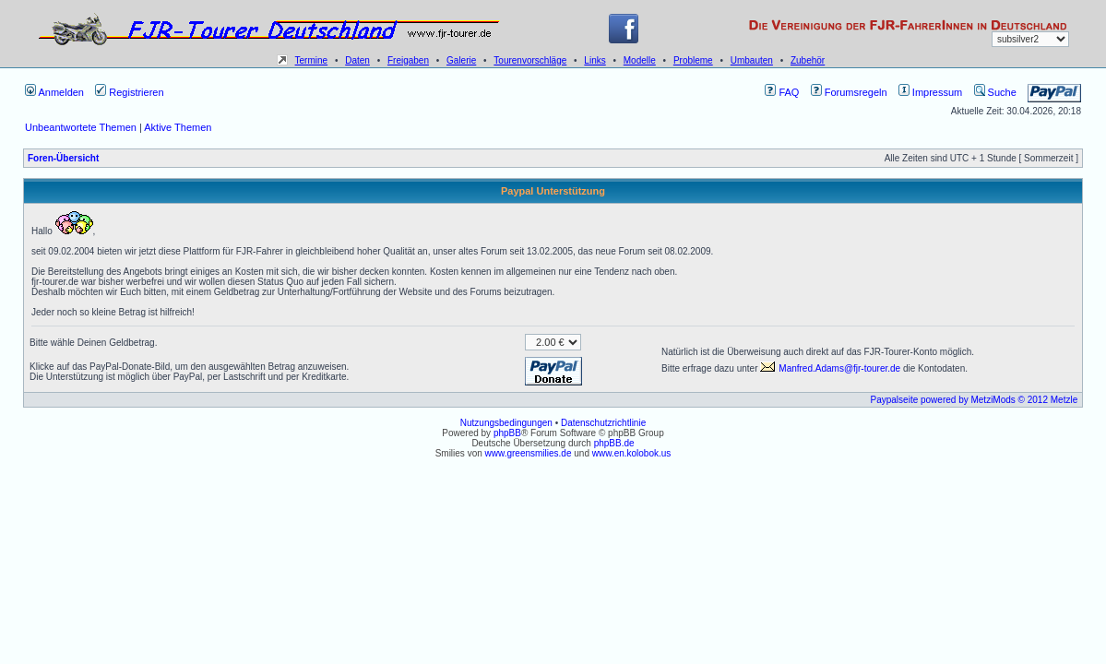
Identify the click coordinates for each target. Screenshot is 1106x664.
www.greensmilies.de (528, 453)
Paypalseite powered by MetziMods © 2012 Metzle (974, 400)
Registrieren (129, 92)
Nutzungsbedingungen (506, 423)
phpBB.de (614, 443)
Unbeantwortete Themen (81, 127)
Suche (995, 92)
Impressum (930, 92)
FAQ (782, 92)
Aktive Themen (177, 127)
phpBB (507, 433)
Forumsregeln (849, 92)
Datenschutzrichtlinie (603, 423)
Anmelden (54, 92)
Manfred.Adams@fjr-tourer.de (830, 368)
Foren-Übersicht (63, 158)
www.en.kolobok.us (632, 453)
